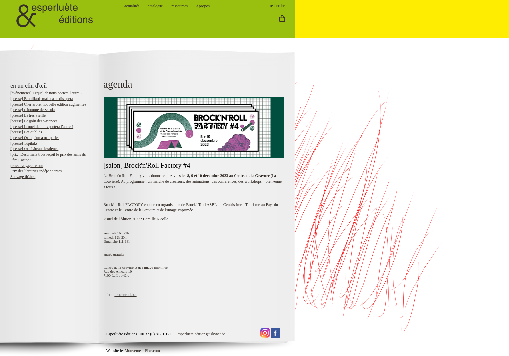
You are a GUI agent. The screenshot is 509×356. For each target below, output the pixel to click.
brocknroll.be (125, 294)
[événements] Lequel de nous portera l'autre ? (46, 93)
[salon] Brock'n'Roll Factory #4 (148, 165)
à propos (203, 6)
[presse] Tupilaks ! (25, 143)
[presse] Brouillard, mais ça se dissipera (41, 98)
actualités (131, 6)
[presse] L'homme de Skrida (32, 110)
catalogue (155, 6)
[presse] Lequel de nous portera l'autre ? (41, 126)
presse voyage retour (26, 165)
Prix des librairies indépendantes (36, 171)
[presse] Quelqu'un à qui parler (34, 137)
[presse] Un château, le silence (34, 149)
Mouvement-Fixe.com (142, 350)
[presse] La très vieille (28, 115)
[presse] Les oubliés (26, 132)
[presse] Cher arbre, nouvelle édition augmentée (48, 104)
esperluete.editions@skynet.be (201, 334)
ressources (179, 6)
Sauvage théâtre (22, 176)
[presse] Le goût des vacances (33, 121)
